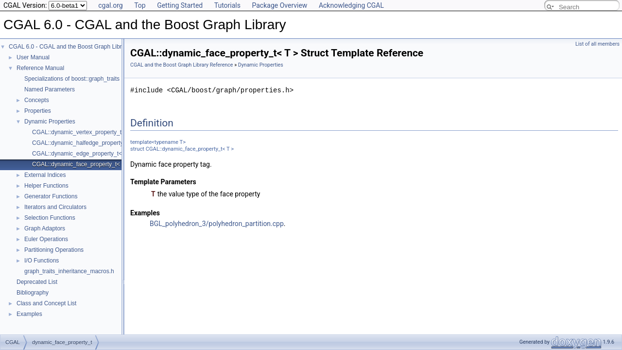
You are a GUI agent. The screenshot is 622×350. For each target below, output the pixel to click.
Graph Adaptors (44, 228)
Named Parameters (49, 89)
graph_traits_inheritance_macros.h (69, 271)
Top (140, 5)
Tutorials (227, 5)
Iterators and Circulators (55, 207)
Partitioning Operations (54, 249)
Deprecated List (37, 282)
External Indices (45, 175)
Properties (37, 110)
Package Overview (279, 5)
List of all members (597, 44)
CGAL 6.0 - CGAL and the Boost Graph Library (69, 46)
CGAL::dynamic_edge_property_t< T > (82, 153)
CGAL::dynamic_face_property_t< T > (81, 164)
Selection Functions (49, 217)
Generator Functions (50, 196)
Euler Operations (46, 239)
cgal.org (110, 5)
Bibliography (33, 292)
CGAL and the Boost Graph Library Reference (181, 65)
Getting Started (180, 5)
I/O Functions (41, 260)
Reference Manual (40, 68)
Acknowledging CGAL (351, 5)
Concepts (36, 100)
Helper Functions (46, 185)
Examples (29, 314)
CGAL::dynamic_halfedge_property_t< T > (86, 143)
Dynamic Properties (49, 121)
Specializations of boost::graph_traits (72, 78)
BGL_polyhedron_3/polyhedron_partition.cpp (217, 224)
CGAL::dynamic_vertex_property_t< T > (83, 132)
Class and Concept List (46, 303)
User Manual (33, 57)
